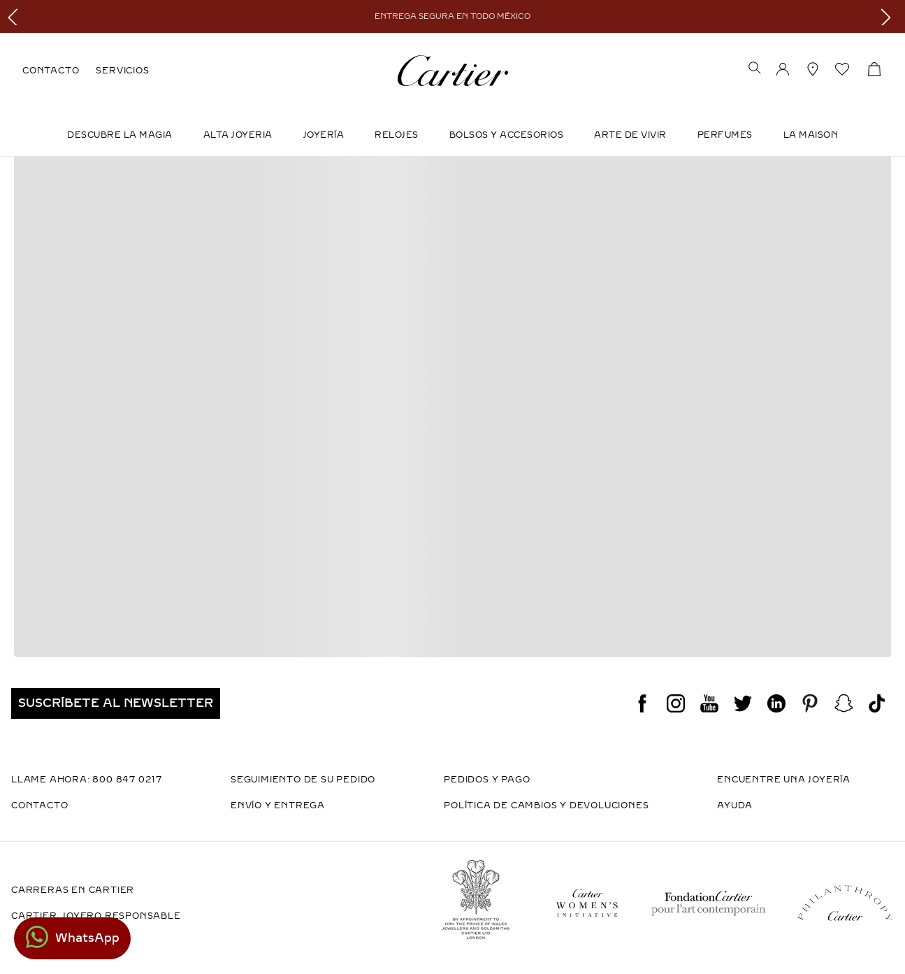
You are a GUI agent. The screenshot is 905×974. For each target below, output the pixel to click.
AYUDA (735, 805)
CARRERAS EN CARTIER (72, 890)
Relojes (397, 135)
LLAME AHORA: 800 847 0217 (86, 780)
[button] (754, 69)
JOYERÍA (324, 135)
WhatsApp (87, 938)
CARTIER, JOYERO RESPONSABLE (96, 916)
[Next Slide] (889, 16)
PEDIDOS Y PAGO (487, 780)
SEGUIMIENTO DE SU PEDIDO (303, 780)
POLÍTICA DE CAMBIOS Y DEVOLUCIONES (546, 805)
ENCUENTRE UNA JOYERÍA (783, 780)
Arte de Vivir (630, 135)
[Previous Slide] (16, 16)
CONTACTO (50, 71)
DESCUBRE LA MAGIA (120, 135)
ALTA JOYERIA (238, 135)
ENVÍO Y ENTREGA (278, 805)
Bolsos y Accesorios (506, 135)
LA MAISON (811, 135)
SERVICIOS (122, 71)
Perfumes (725, 135)
